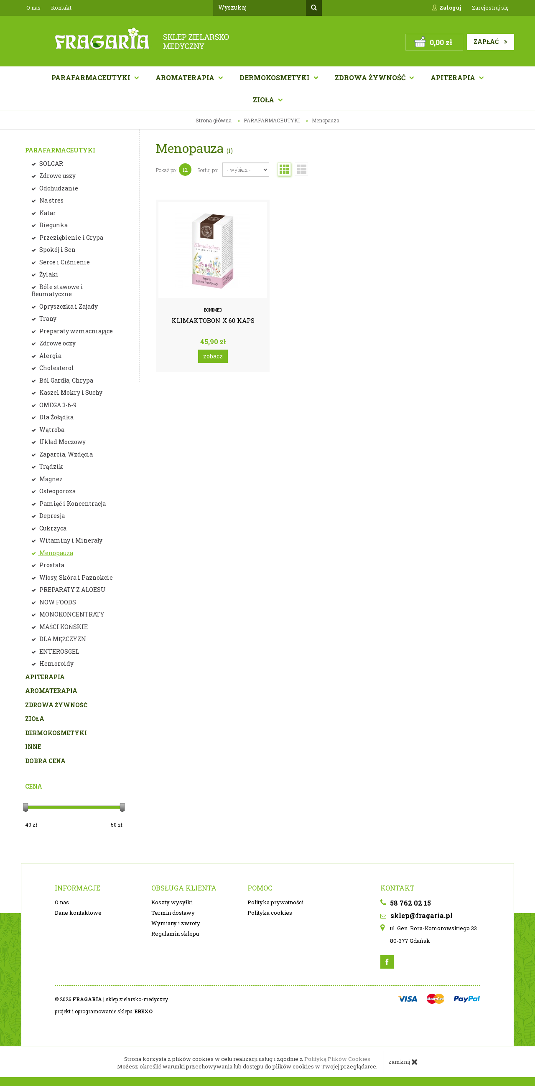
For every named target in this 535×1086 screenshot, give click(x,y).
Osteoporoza (57, 491)
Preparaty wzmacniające (75, 331)
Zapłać (490, 42)
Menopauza (55, 553)
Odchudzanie (58, 188)
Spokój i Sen (57, 250)
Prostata (51, 565)
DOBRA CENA (45, 761)
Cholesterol (56, 368)
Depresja (51, 516)
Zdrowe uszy (57, 176)
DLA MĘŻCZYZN (62, 639)
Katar (47, 213)
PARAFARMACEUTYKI (60, 150)
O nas (33, 7)
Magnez (50, 479)
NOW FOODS (57, 602)
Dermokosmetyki (275, 77)
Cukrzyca (52, 528)
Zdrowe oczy (57, 343)
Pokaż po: (166, 170)
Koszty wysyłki (172, 902)
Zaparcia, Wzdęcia (65, 454)
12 (185, 169)
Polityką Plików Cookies (337, 1059)
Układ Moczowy (62, 442)
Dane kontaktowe (78, 912)
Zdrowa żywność (371, 77)
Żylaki (48, 274)
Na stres (51, 200)
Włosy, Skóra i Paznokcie (75, 577)
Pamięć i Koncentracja (72, 503)
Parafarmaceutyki (91, 77)
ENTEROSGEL (58, 651)
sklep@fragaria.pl (416, 915)
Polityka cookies (269, 912)
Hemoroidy (56, 663)
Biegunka (53, 225)
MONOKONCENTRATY (71, 614)
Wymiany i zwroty (175, 923)
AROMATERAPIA (185, 77)
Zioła (264, 99)
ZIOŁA (34, 719)
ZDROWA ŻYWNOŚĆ (56, 705)
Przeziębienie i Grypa (70, 237)
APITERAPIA (454, 77)
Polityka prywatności (275, 902)
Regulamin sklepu (175, 933)
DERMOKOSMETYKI (56, 733)
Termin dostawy (173, 912)
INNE (33, 747)
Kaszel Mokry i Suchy (70, 392)
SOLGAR (50, 163)
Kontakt (61, 7)
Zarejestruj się (490, 7)
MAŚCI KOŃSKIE (63, 627)
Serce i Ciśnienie (64, 262)
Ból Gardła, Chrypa (65, 380)
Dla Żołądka (56, 417)
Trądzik (50, 466)
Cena (33, 786)
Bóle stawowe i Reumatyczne (57, 290)
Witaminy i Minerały (70, 540)
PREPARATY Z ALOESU (72, 590)
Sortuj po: (208, 170)
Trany (47, 318)
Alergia (49, 356)
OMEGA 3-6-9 (57, 405)
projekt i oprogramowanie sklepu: (104, 1011)
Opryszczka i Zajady (68, 306)
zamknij (403, 1062)
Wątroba (51, 430)
